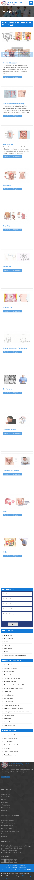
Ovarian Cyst (7, 691)
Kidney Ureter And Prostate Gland (13, 688)
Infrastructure (23, 867)
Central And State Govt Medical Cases (15, 655)
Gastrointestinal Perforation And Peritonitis (16, 685)
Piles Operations (8, 701)
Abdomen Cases (9, 675)
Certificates (5, 870)
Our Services (22, 866)
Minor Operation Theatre (11, 738)
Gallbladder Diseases (10, 665)
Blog (12, 870)
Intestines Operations (10, 681)
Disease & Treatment (11, 867)
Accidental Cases (9, 715)
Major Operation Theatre (11, 735)
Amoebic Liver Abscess (10, 668)
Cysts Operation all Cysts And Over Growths (16, 712)
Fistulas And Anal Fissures (11, 705)
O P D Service (8, 635)
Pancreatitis (7, 718)
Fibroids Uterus (8, 722)
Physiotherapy (8, 648)
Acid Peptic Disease (9, 725)
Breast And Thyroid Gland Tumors (13, 708)
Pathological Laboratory (11, 751)
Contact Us (18, 870)
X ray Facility (7, 748)
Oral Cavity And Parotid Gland (12, 678)
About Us (14, 866)
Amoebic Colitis (8, 698)
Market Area (27, 869)
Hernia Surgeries (9, 695)
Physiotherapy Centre (10, 755)
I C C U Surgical (8, 741)
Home (8, 866)
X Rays (6, 642)
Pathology (7, 645)
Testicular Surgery (9, 671)
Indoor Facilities (8, 638)
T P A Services (8, 652)
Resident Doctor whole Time (12, 745)
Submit (13, 624)
